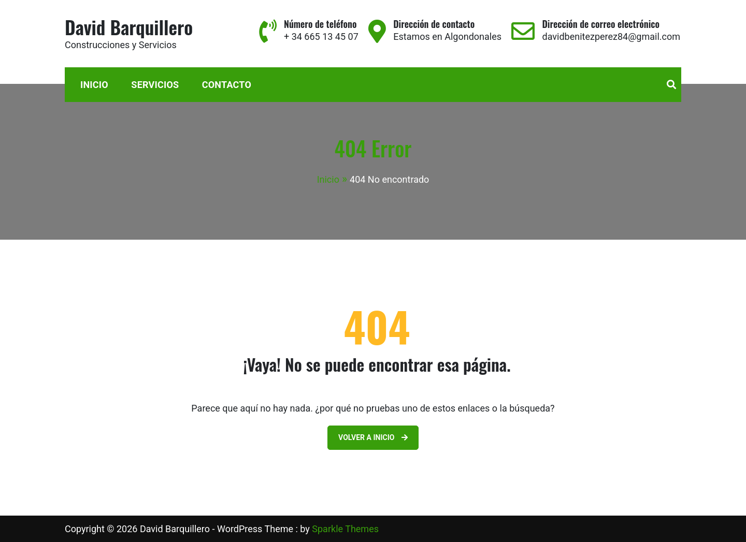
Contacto (226, 84)
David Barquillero (129, 26)
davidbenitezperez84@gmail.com (611, 36)
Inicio (94, 84)
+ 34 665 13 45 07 (321, 36)
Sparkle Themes (345, 528)
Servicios (155, 84)
